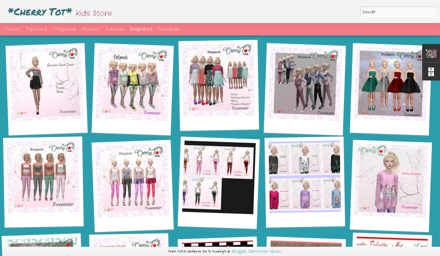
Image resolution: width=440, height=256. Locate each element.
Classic (12, 29)
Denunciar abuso (264, 251)
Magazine (64, 29)
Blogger (239, 251)
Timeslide (169, 29)
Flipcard (36, 29)
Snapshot (140, 29)
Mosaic (90, 29)
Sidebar (114, 29)
